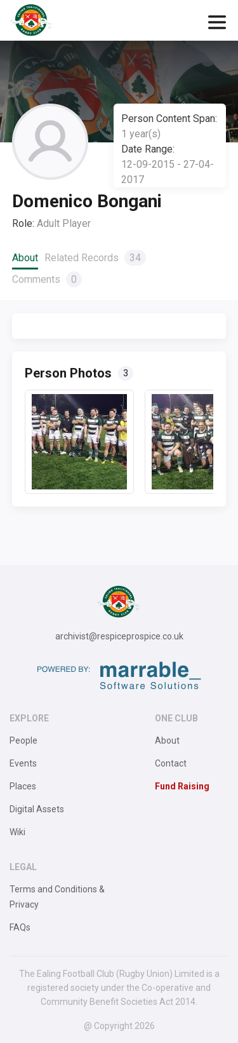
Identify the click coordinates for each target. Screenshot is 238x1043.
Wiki (17, 832)
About (25, 258)
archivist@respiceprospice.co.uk (119, 636)
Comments (47, 279)
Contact (171, 763)
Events (23, 763)
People (23, 740)
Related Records (95, 258)
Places (23, 786)
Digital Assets (37, 809)
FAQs (20, 927)
